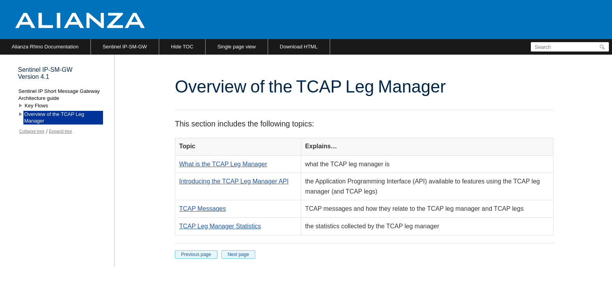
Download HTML (299, 47)
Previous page (196, 254)
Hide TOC (182, 47)
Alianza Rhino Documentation (45, 47)
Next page (238, 254)
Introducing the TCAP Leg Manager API (233, 181)
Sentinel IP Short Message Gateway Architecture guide (59, 94)
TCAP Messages (202, 208)
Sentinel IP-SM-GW (125, 47)
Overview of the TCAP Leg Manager (54, 117)
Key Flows (36, 105)
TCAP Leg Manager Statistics (220, 226)
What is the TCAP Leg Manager (223, 164)
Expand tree (60, 131)
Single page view (236, 47)
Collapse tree (31, 131)
